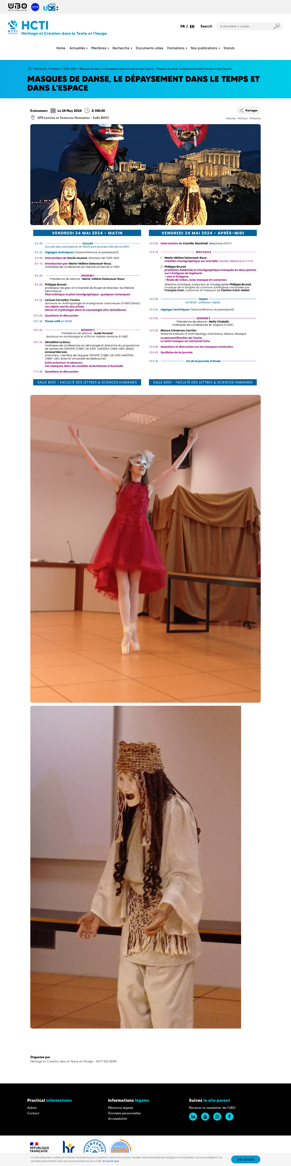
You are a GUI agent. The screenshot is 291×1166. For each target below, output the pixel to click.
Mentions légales (120, 1108)
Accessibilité (117, 1119)
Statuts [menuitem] (229, 48)
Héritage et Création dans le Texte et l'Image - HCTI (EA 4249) (73, 1061)
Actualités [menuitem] (77, 48)
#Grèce (243, 118)
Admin (32, 1108)
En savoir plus (111, 1161)
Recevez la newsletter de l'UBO (212, 1108)
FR (182, 26)
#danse (231, 118)
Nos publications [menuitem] (204, 48)
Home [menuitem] (60, 48)
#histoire (255, 118)
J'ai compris (245, 1159)
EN (192, 26)
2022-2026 (69, 68)
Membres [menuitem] (98, 48)
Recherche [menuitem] (121, 48)
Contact (33, 1113)
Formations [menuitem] (176, 48)
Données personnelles (124, 1113)
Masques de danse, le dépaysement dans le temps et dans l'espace (117, 68)
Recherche (41, 68)
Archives (55, 68)
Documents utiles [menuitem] (149, 48)
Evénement (39, 111)
